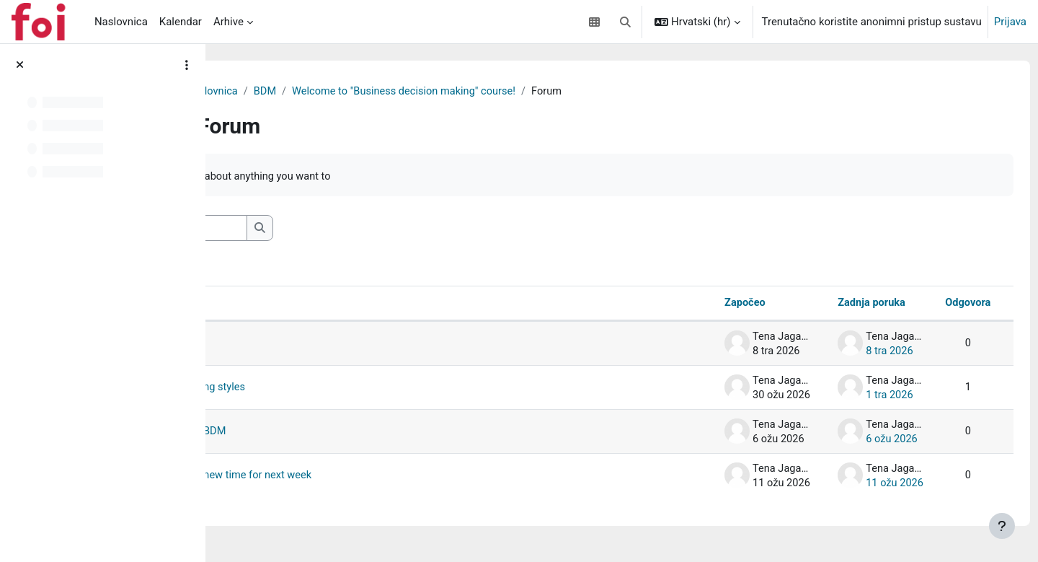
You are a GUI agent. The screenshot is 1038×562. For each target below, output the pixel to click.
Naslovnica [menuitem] (121, 21)
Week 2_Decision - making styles (340, 388)
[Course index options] (187, 65)
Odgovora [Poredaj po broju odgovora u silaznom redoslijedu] (940, 304)
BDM (416, 91)
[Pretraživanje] (335, 229)
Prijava (1010, 21)
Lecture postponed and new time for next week (374, 476)
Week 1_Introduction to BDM (330, 432)
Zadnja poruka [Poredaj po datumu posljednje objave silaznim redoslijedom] (842, 304)
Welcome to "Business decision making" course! (560, 91)
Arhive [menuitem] (228, 21)
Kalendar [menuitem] (180, 21)
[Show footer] (1002, 526)
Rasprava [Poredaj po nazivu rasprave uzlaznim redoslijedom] (273, 304)
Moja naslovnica (350, 91)
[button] (625, 21)
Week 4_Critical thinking (319, 344)
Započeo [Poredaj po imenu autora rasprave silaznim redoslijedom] (714, 304)
